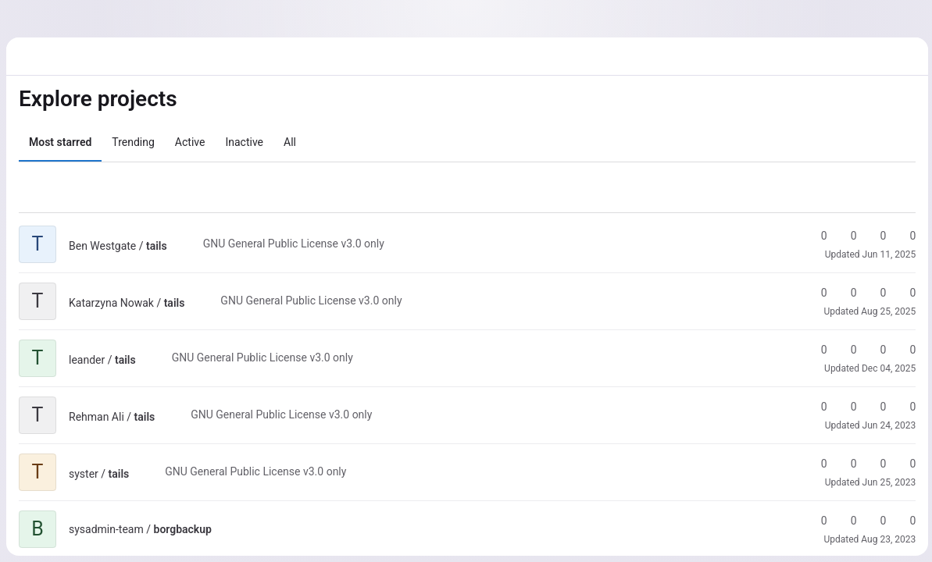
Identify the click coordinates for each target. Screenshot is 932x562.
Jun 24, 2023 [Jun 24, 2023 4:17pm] (886, 425)
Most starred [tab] (60, 142)
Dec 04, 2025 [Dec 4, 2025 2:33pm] (886, 368)
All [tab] (290, 142)
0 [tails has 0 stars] (814, 235)
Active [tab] (190, 142)
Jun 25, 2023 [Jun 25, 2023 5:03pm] (886, 482)
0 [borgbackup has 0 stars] (814, 520)
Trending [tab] (133, 142)
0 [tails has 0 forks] (844, 235)
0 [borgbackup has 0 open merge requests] (873, 520)
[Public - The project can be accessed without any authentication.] (179, 246)
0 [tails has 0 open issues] (903, 235)
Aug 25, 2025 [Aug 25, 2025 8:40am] (886, 311)
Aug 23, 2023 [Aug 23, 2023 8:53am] (886, 539)
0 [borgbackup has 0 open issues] (903, 520)
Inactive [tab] (244, 142)
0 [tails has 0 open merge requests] (873, 235)
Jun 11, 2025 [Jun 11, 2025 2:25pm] (886, 254)
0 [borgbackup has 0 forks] (844, 520)
